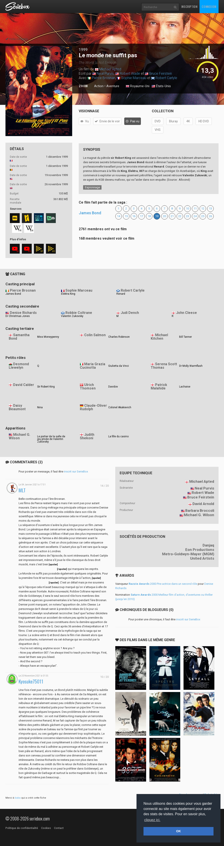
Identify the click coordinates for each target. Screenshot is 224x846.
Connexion (209, 6)
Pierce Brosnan (103, 78)
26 (210, 216)
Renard (120, 293)
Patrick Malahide (159, 387)
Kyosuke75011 (31, 681)
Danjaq (208, 545)
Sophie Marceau (133, 78)
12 (202, 208)
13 (210, 208)
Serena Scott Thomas (164, 366)
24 (195, 216)
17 (141, 216)
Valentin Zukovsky (72, 316)
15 (126, 216)
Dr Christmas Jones (17, 316)
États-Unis (161, 86)
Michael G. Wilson (19, 436)
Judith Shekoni (87, 436)
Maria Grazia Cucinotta (92, 366)
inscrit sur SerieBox (76, 471)
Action (98, 86)
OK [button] (178, 831)
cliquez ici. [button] (152, 820)
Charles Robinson (119, 336)
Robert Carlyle (166, 78)
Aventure (112, 86)
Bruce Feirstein (160, 73)
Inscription (189, 6)
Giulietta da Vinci (118, 365)
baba (18, 797)
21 (172, 216)
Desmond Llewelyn (19, 366)
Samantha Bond (19, 337)
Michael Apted (110, 69)
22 (179, 216)
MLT (22, 490)
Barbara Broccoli (199, 510)
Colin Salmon (95, 335)
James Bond (90, 213)
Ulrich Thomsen (88, 387)
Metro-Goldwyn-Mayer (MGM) (188, 554)
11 (195, 208)
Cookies (46, 828)
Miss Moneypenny (48, 336)
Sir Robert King (46, 386)
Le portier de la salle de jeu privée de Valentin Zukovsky (51, 439)
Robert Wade (130, 73)
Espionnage (92, 187)
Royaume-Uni (137, 86)
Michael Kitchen (159, 337)
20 (164, 216)
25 (202, 216)
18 (149, 216)
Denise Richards (23, 313)
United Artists (202, 558)
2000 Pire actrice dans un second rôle (163, 583)
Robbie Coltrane (78, 313)
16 (133, 216)
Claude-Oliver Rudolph (93, 407)
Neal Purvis (105, 73)
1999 (83, 49)
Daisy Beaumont (17, 407)
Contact (59, 828)
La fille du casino (118, 436)
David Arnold (203, 504)
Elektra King (68, 293)
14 (118, 216)
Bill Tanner (185, 336)
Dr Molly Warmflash (191, 365)
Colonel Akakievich (119, 407)
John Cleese (186, 313)
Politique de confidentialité (21, 828)
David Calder (23, 385)
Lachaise (184, 386)
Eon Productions (199, 549)
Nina (40, 407)
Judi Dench (130, 313)
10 (187, 208)
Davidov (113, 386)
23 (187, 216)
